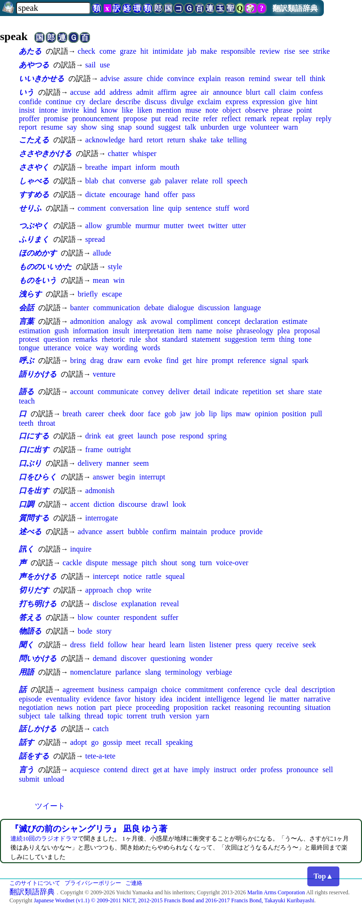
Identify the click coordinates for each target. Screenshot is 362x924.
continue (59, 102)
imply (200, 770)
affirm (166, 92)
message (124, 563)
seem (141, 463)
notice (132, 576)
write (143, 590)
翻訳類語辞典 (295, 8)
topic (115, 716)
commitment (204, 689)
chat (108, 181)
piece (124, 707)
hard (135, 140)
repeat (280, 119)
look (179, 504)
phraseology (254, 331)
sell (327, 770)
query (263, 645)
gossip (112, 742)
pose (168, 436)
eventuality (63, 699)
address (120, 92)
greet (125, 436)
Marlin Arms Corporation (276, 892)
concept (228, 321)
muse (193, 110)
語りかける (38, 374)
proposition (190, 707)
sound (145, 127)
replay (302, 119)
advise (110, 78)
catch (101, 729)
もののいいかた (45, 267)
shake (197, 140)
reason (235, 78)
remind (259, 78)
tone (305, 339)
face (154, 414)
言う (26, 770)
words (151, 348)
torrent (137, 716)
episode (30, 699)
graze (128, 51)
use (105, 65)
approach (99, 590)
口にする (34, 436)
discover (133, 658)
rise (289, 51)
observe (257, 110)
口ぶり (30, 463)
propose (135, 119)
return (176, 140)
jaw (185, 414)
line (158, 208)
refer (210, 119)
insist (27, 110)
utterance (57, 348)
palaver (176, 181)
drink (93, 436)
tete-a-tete (100, 756)
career (95, 414)
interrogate (101, 518)
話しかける (38, 729)
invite (70, 110)
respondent (139, 617)
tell (300, 78)
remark (255, 119)
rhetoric (113, 339)
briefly (88, 294)
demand (105, 658)
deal (291, 689)
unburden (214, 127)
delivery (90, 463)
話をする (34, 756)
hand (152, 194)
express (236, 102)
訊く (26, 549)
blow (85, 617)
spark (300, 360)
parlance (128, 672)
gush (61, 331)
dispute (96, 563)
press (243, 645)
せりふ (30, 208)
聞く (26, 645)
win (118, 280)
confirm (165, 532)
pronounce (303, 770)
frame (94, 450)
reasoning (249, 707)
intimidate (167, 51)
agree (189, 92)
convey (153, 392)
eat (109, 436)
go (95, 742)
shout (169, 563)
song (188, 563)
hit (144, 51)
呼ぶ (26, 360)
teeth (26, 423)
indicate (226, 392)
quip (174, 208)
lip (213, 414)
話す (26, 742)
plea (283, 331)
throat (46, 423)
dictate (95, 194)
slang (153, 672)
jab (192, 51)
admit (144, 92)
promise (56, 119)
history (145, 699)
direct (140, 770)
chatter (118, 153)
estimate (294, 321)
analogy (120, 321)
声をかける (38, 576)
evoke (153, 360)
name (204, 331)
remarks (85, 339)
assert (115, 532)
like (127, 110)
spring (217, 436)
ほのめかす (38, 253)
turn (206, 563)
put (156, 119)
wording (125, 348)
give (295, 102)
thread (93, 716)
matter (290, 699)
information (90, 331)
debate (154, 308)
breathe (96, 167)
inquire (80, 549)
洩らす (30, 294)
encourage (124, 194)
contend (116, 770)
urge (239, 127)
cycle (272, 689)
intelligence (222, 699)
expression (268, 102)
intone (48, 110)
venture (104, 374)
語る (26, 392)
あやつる (34, 65)
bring (78, 360)
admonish (100, 491)
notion (86, 707)
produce (223, 532)
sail (90, 65)
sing (107, 127)
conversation (129, 208)
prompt (222, 360)
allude (102, 253)
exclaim (209, 102)
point (304, 110)
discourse (133, 504)
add (99, 92)
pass (188, 194)
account (82, 392)
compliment (195, 321)
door (137, 414)
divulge (182, 102)
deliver (178, 392)
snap (125, 127)
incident (188, 699)
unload (53, 779)
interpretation (153, 331)
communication (116, 308)
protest (29, 339)
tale (49, 716)
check (86, 51)
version (180, 716)
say (72, 127)
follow (118, 645)
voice (83, 348)
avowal (162, 321)
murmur (147, 226)
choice (171, 689)
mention (168, 110)
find (172, 360)
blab (92, 181)
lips (226, 414)
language (247, 308)
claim (288, 92)
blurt (253, 92)
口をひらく (38, 477)
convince (181, 78)
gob (170, 414)
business (110, 689)
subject (29, 716)
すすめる (34, 194)
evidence (97, 699)
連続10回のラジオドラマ (44, 838)
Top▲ (323, 876)
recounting (284, 707)
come (107, 51)
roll (217, 181)
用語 (26, 672)
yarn (202, 716)
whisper (144, 153)
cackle (72, 563)
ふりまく (34, 239)
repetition (256, 392)
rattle (153, 576)
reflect (231, 119)
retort (155, 140)
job (200, 414)
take (217, 140)
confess (311, 92)
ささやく (34, 167)
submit (29, 779)
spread (95, 239)
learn (177, 645)
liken (144, 110)
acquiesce (84, 770)
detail (202, 392)
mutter (174, 226)
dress (78, 645)
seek (309, 645)
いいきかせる (41, 78)
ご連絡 (133, 883)
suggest (169, 127)
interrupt (152, 477)
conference (243, 689)
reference (252, 360)
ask (142, 321)
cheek (116, 414)
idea (166, 699)
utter (239, 226)
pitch (148, 563)
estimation (34, 331)
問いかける (38, 658)
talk (190, 127)
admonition (87, 321)
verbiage (219, 672)
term (268, 339)
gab (155, 181)
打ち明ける (38, 604)
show (89, 127)
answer (103, 477)
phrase (282, 110)
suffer (169, 617)
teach (27, 401)
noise (224, 331)
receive (287, 645)
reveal (170, 604)
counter (108, 617)
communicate (118, 392)
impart (122, 167)
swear (283, 78)
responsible (238, 51)
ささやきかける (45, 153)
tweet (196, 226)
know (109, 110)
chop (124, 590)
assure (132, 78)
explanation (138, 604)
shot (151, 339)
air (205, 92)
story (104, 631)
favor (123, 699)
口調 (26, 504)
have (180, 770)
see (304, 51)
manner (118, 463)
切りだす (34, 590)
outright (119, 450)
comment (92, 208)
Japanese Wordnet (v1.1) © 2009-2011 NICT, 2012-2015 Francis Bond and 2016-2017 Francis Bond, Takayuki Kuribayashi (174, 900)
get (187, 360)
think (317, 78)
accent (80, 504)
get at (161, 770)
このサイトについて (34, 883)
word (241, 208)
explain (209, 78)
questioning (168, 658)
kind (90, 110)
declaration (261, 321)
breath (72, 414)
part (106, 707)
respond (192, 436)
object (231, 110)
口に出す (34, 450)
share (296, 392)
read (171, 119)
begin (126, 477)
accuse (80, 92)
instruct (225, 770)
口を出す (34, 491)
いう (26, 92)
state (315, 392)
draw (115, 360)
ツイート (50, 806)
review (270, 51)
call (269, 92)
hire (202, 360)
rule (135, 339)
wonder (201, 658)
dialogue (181, 308)
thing (287, 339)
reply (323, 119)
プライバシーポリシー (93, 883)
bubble (138, 532)
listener (220, 645)
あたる (30, 51)
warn (290, 127)
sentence (199, 208)
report (28, 127)
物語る (30, 631)
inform (145, 167)
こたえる (34, 140)
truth (158, 716)
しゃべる (34, 181)
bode (85, 631)
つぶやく (34, 226)
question (56, 339)
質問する (34, 518)
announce (227, 92)
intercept (106, 576)
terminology (183, 672)
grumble (118, 226)
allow (93, 226)
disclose (105, 604)
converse (132, 181)
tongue (29, 348)
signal (279, 360)
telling (237, 140)
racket (221, 707)
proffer (29, 119)
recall (153, 742)
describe (127, 102)
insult (121, 331)
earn (133, 360)
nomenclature (90, 672)
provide (251, 532)
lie (272, 699)
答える (30, 617)
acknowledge (105, 140)
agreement (78, 689)
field (96, 645)
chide (155, 78)
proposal (307, 331)
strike (321, 51)
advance (90, 532)
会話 (26, 308)
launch (148, 436)
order (248, 770)
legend (254, 699)
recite (190, 119)
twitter (218, 226)
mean (101, 280)
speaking (179, 742)
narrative (317, 699)
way (102, 348)
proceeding (152, 707)
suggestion (240, 339)
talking (69, 716)
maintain (194, 532)
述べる (30, 532)
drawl (159, 504)
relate (199, 181)
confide (30, 102)
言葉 (26, 321)
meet (133, 742)
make (209, 51)
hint (312, 102)
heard (157, 645)
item (184, 331)
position (294, 414)
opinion (266, 414)
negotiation (36, 707)
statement (205, 339)
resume (52, 127)
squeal (175, 576)
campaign (142, 689)
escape (112, 294)
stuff (223, 208)
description (318, 689)
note (212, 110)
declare (100, 102)
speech (237, 181)
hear (138, 645)
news (65, 707)
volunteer (264, 127)
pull (316, 414)
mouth (170, 167)
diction (103, 504)
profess (271, 770)
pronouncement (95, 119)
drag (96, 360)
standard (174, 339)
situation (317, 707)
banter (79, 308)
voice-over (232, 563)
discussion (214, 308)
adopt (78, 742)
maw (243, 414)
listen (197, 645)
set (279, 392)
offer (171, 194)
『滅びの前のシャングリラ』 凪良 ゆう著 (88, 828)
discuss (155, 102)
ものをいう (38, 280)
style (115, 267)
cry (80, 102)
